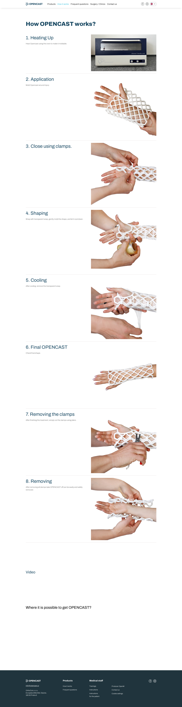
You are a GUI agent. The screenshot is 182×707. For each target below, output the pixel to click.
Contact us (112, 4)
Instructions (93, 690)
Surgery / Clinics (97, 4)
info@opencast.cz (32, 686)
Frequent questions (79, 4)
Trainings (92, 686)
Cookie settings (117, 693)
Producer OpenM (118, 686)
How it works (63, 4)
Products (51, 4)
